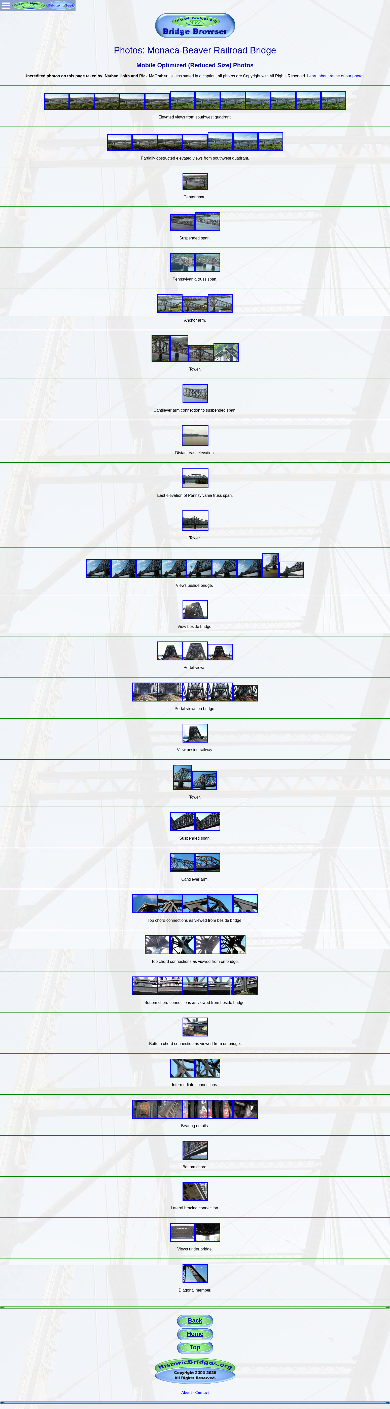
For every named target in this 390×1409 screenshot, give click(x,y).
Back (195, 1320)
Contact (202, 1392)
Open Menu (6, 5)
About (186, 1392)
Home (195, 1333)
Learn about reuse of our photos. (336, 76)
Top (195, 1347)
